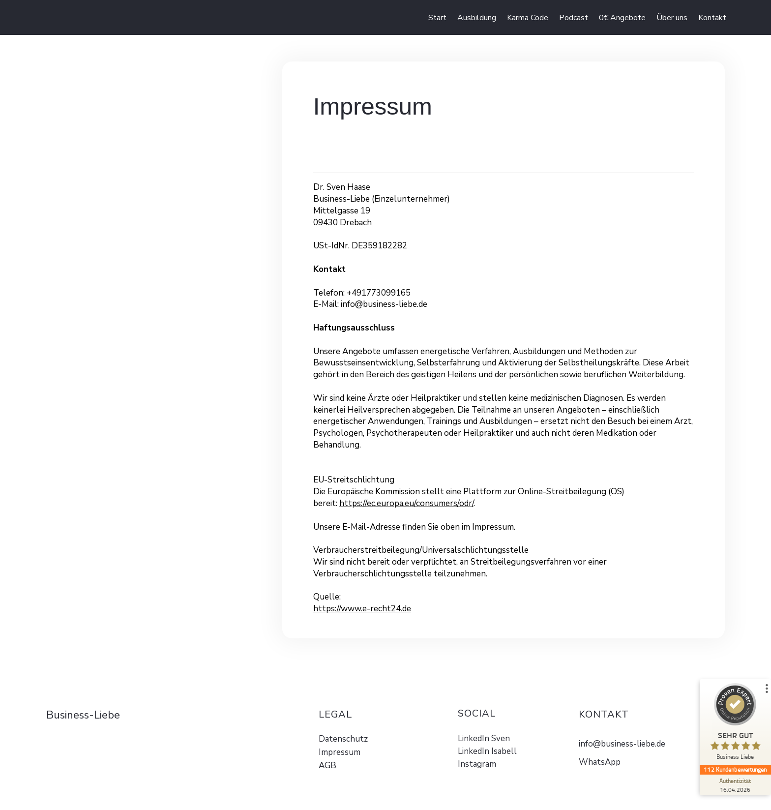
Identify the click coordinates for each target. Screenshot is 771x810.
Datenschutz (343, 739)
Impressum (339, 752)
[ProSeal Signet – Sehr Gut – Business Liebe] (734, 724)
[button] (622, 17)
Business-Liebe (83, 715)
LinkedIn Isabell (487, 751)
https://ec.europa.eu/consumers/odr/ (406, 503)
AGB (327, 765)
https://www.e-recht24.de (362, 608)
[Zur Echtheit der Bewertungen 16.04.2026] (734, 785)
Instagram (477, 764)
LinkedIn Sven (484, 738)
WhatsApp (600, 762)
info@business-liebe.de (622, 744)
